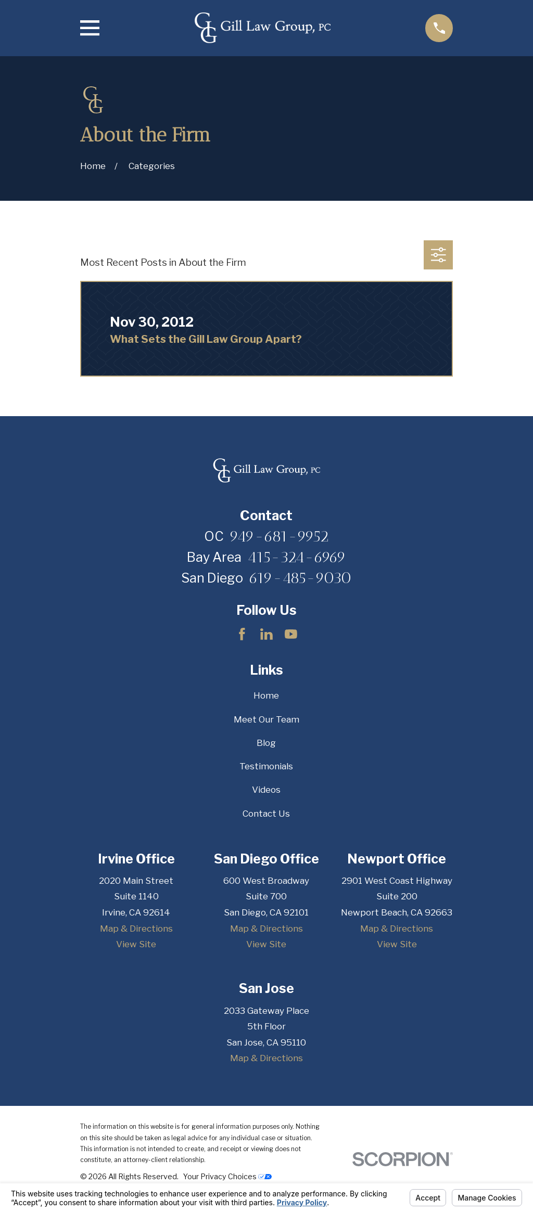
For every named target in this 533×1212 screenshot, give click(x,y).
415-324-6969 (296, 557)
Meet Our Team (266, 719)
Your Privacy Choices (227, 1176)
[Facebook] (242, 634)
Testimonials (266, 766)
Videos (266, 789)
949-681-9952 (279, 536)
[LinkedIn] (266, 634)
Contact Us (266, 813)
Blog (266, 743)
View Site (136, 944)
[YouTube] (291, 634)
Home (266, 695)
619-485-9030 (300, 578)
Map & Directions (136, 928)
